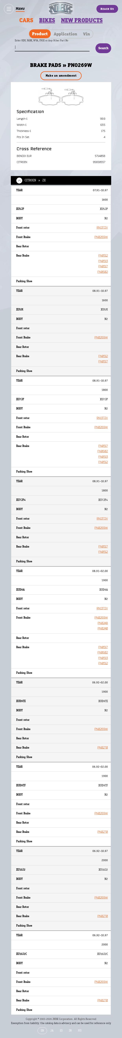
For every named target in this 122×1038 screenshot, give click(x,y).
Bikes (47, 20)
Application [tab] (65, 34)
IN (70, 1030)
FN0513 (103, 261)
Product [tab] (40, 34)
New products (82, 20)
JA (52, 1030)
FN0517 (103, 266)
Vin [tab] (86, 34)
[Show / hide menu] (9, 9)
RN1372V (102, 228)
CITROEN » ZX (35, 180)
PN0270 (102, 748)
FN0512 (103, 256)
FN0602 (102, 272)
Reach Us (107, 9)
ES (61, 1030)
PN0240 (103, 628)
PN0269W (101, 237)
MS (79, 1030)
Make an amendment (61, 75)
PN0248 (103, 623)
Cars (26, 20)
